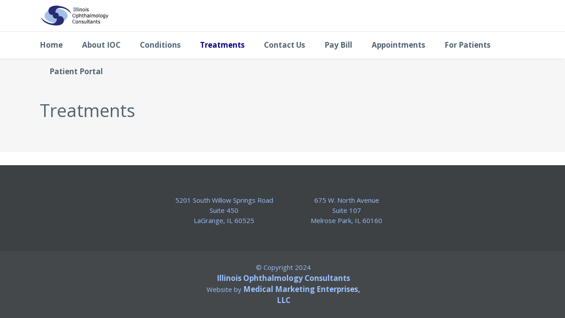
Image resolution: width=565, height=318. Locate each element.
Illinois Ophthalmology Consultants (283, 278)
